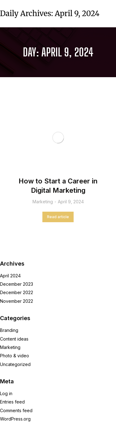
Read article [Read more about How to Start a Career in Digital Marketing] (58, 216)
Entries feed (12, 401)
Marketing (42, 201)
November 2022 (16, 301)
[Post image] (58, 137)
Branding (9, 330)
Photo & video (14, 355)
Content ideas (14, 339)
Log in (6, 393)
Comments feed (16, 410)
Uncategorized (15, 364)
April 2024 (10, 275)
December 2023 (16, 284)
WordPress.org (15, 418)
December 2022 (16, 292)
